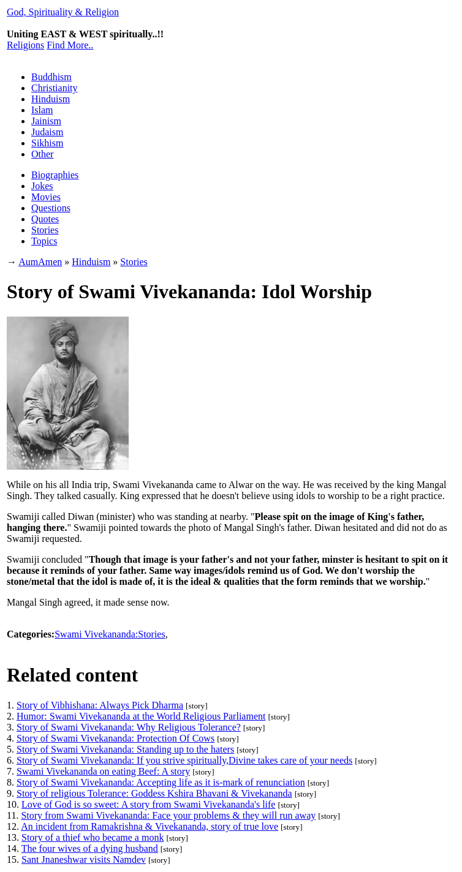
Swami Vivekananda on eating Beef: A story (103, 771)
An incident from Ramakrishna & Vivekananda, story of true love (149, 826)
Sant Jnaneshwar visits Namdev (83, 859)
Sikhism (47, 143)
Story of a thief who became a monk (92, 837)
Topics (44, 241)
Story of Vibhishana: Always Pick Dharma (100, 705)
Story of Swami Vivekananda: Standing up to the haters (125, 749)
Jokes (42, 186)
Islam (42, 110)
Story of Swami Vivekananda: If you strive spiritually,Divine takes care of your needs (184, 760)
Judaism (47, 132)
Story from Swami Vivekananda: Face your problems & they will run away (168, 815)
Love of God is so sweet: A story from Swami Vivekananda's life (148, 804)
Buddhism (51, 77)
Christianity (54, 88)
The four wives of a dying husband (89, 848)
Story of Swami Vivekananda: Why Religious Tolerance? (129, 727)
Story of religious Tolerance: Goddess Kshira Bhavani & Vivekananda (154, 793)
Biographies (54, 175)
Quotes (45, 219)
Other (42, 154)
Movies (46, 197)
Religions (25, 45)
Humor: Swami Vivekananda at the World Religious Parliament (141, 716)
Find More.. (70, 45)
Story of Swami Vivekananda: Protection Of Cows (115, 738)
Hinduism (50, 99)
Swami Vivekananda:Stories (110, 634)
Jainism (46, 121)
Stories (44, 230)
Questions (50, 208)
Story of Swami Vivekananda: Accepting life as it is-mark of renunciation (161, 782)
